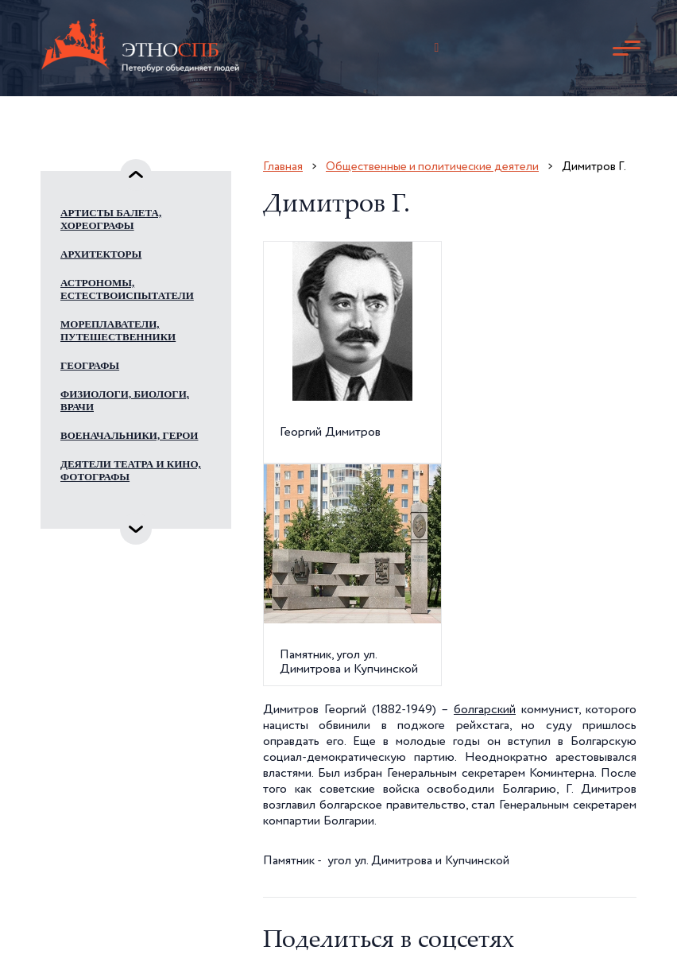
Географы (89, 365)
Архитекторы (100, 254)
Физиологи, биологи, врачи (124, 400)
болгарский (485, 710)
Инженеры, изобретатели (102, 511)
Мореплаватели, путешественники (118, 330)
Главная (283, 167)
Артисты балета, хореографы (110, 219)
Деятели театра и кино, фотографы (130, 470)
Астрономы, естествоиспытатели (127, 289)
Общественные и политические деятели (432, 167)
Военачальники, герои (129, 435)
